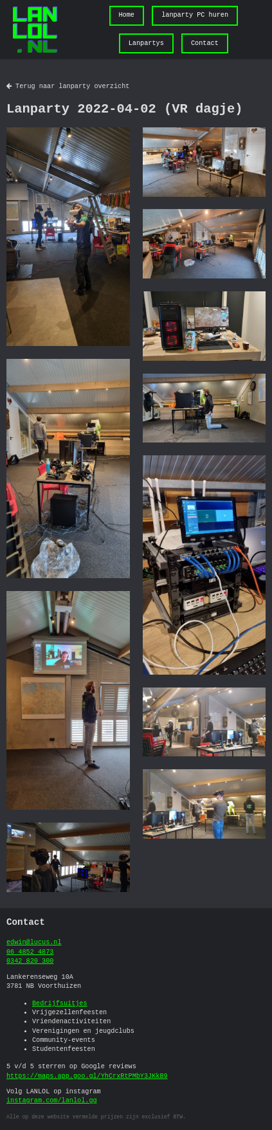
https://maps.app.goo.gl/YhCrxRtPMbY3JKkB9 (87, 1076)
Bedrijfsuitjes (59, 1003)
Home (126, 15)
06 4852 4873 (29, 952)
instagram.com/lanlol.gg (51, 1101)
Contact (205, 43)
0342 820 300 (29, 961)
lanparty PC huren (194, 15)
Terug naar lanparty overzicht (67, 86)
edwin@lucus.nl (34, 942)
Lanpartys (146, 43)
